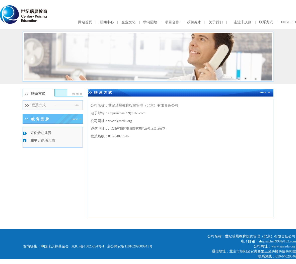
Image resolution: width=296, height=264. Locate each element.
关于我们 (216, 22)
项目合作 (172, 22)
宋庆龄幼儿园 (40, 133)
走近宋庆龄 (242, 22)
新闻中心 (107, 22)
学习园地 (150, 22)
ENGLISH (288, 22)
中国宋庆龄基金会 (55, 246)
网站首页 (85, 22)
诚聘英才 (194, 22)
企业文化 (128, 22)
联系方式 (266, 22)
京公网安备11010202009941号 (129, 246)
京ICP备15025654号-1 (87, 246)
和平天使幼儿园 (42, 140)
